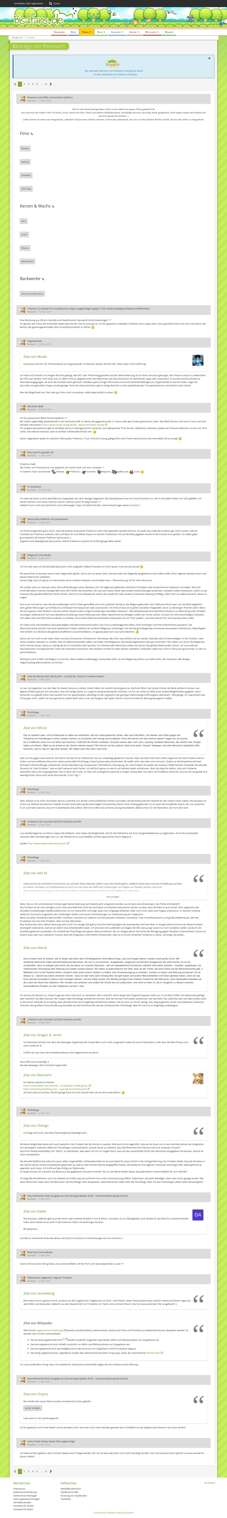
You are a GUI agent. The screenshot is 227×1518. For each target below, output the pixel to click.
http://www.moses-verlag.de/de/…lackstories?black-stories (73, 424)
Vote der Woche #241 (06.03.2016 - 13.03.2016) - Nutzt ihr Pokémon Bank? (65, 676)
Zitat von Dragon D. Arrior (42, 1035)
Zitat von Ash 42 (35, 873)
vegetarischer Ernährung (49, 1330)
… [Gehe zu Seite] (41, 84)
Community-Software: (113, 1512)
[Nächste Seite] (50, 84)
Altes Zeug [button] (26, 188)
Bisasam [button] (25, 148)
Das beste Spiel (35, 406)
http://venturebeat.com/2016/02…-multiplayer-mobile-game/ (55, 1085)
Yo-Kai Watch (34, 486)
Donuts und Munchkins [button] (32, 293)
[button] (209, 58)
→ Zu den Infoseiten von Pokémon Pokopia (114, 74)
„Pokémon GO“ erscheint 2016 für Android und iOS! (54, 821)
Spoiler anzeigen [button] (32, 1408)
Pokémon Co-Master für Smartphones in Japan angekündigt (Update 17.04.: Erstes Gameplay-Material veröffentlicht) (88, 308)
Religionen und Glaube (39, 555)
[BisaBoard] (113, 18)
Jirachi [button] (24, 234)
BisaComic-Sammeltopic (40, 1252)
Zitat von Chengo (36, 1125)
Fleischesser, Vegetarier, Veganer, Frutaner (49, 1277)
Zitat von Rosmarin (37, 1075)
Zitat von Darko (34, 1211)
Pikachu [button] (25, 248)
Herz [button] (23, 221)
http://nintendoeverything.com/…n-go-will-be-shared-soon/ (54, 1089)
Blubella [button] (25, 162)
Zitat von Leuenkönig (38, 1293)
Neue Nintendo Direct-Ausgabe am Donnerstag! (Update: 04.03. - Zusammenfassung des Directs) (77, 1195)
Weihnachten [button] (27, 261)
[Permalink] (31, 133)
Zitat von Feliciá (35, 728)
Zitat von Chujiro (35, 1394)
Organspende (34, 341)
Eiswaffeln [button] (26, 175)
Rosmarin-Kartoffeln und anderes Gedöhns (50, 97)
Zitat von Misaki (35, 356)
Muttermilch (153, 1352)
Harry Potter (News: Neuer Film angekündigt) (51, 1441)
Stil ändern (209, 1482)
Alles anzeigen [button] (112, 896)
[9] (63, 1339)
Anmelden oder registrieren (28, 3)
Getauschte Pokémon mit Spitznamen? (47, 519)
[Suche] (54, 3)
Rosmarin (31, 100)
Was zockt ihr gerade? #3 (40, 452)
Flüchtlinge (33, 712)
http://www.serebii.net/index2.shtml (47, 843)
